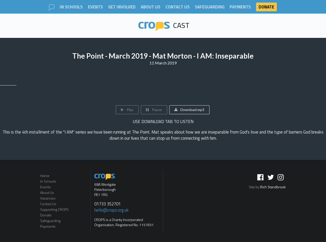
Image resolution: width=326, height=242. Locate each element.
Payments (240, 7)
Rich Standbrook (273, 187)
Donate (266, 7)
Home (44, 176)
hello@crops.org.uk (111, 210)
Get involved (122, 7)
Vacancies (48, 198)
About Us (150, 7)
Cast (164, 25)
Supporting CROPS (54, 209)
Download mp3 (189, 109)
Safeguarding (210, 7)
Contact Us (178, 7)
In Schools (71, 7)
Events (95, 7)
